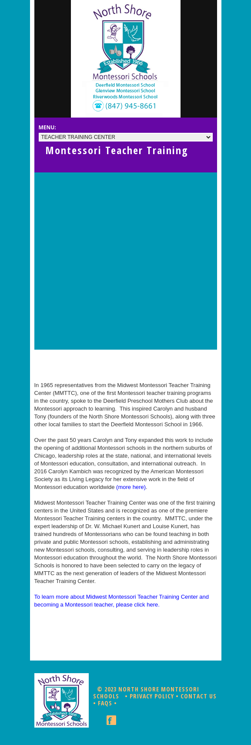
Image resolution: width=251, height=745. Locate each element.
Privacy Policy (152, 696)
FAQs (105, 703)
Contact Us (199, 696)
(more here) (131, 487)
